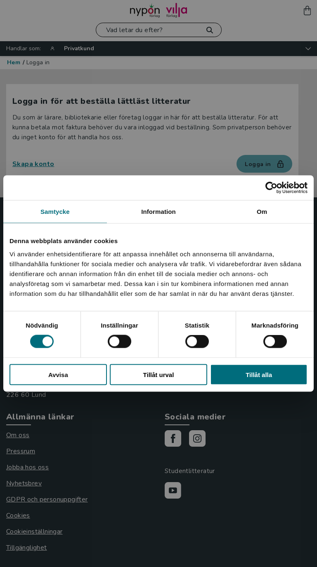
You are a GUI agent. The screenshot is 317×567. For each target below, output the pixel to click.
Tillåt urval (158, 374)
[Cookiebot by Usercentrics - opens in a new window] (271, 188)
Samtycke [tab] (55, 211)
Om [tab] (262, 211)
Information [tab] (158, 211)
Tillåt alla (259, 374)
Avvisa (58, 374)
